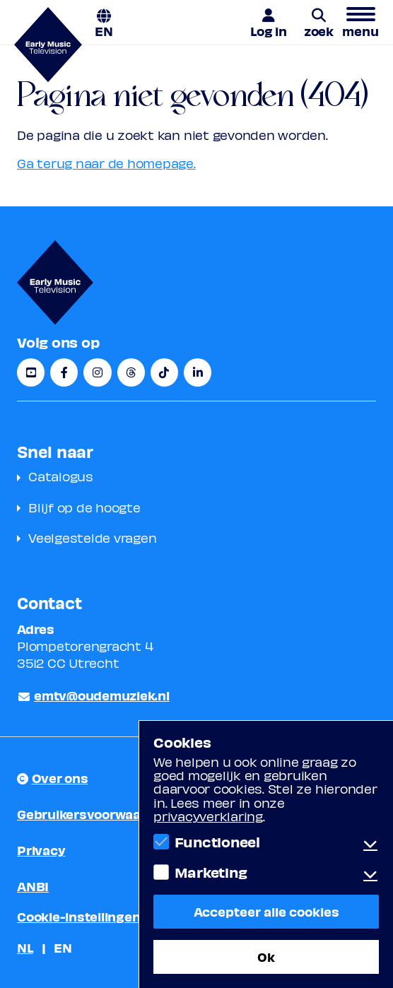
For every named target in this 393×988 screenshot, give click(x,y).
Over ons (60, 778)
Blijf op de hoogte (84, 507)
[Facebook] (64, 372)
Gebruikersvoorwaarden (93, 814)
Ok (266, 956)
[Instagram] (97, 372)
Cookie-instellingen (78, 916)
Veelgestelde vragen (92, 537)
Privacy (41, 850)
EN (104, 30)
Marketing (211, 872)
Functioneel (217, 841)
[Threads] (131, 372)
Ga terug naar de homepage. (106, 162)
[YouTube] (31, 372)
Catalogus (60, 476)
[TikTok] (164, 372)
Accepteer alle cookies (266, 911)
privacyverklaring (208, 815)
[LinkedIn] (197, 372)
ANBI (33, 886)
